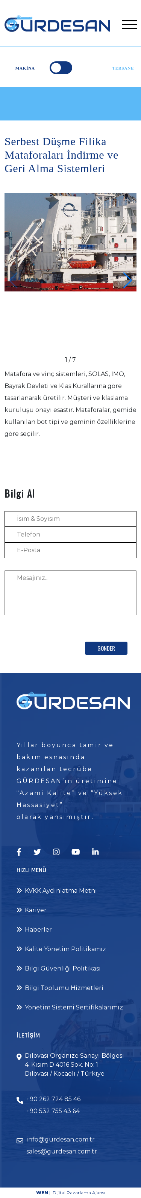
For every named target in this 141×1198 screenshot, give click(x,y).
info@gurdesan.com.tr (60, 1139)
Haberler (34, 929)
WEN (42, 1192)
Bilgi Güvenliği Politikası (59, 968)
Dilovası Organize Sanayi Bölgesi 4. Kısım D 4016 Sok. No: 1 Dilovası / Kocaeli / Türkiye (74, 1064)
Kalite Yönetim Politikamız (61, 949)
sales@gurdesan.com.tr (61, 1151)
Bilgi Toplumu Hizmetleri (60, 987)
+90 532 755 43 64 (53, 1111)
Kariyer (32, 910)
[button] (128, 280)
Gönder (106, 648)
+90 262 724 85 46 (53, 1099)
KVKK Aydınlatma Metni (57, 890)
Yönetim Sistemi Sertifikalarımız (70, 1007)
